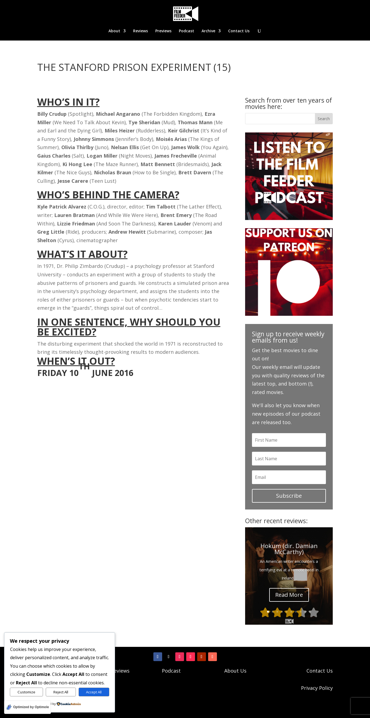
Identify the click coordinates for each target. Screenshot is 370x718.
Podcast (186, 31)
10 (310, 612)
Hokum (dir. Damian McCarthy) (289, 549)
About (114, 31)
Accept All (94, 692)
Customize (26, 692)
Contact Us (238, 31)
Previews (163, 31)
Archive (208, 31)
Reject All (60, 692)
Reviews (140, 31)
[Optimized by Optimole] (27, 707)
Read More (289, 594)
